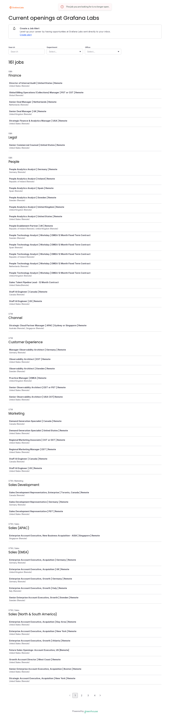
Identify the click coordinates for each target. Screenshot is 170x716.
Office (87, 47)
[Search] (26, 51)
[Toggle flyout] (80, 51)
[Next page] (100, 696)
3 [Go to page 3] (88, 695)
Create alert (26, 34)
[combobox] (49, 51)
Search (11, 47)
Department (52, 47)
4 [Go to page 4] (94, 695)
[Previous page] (69, 696)
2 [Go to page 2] (81, 695)
